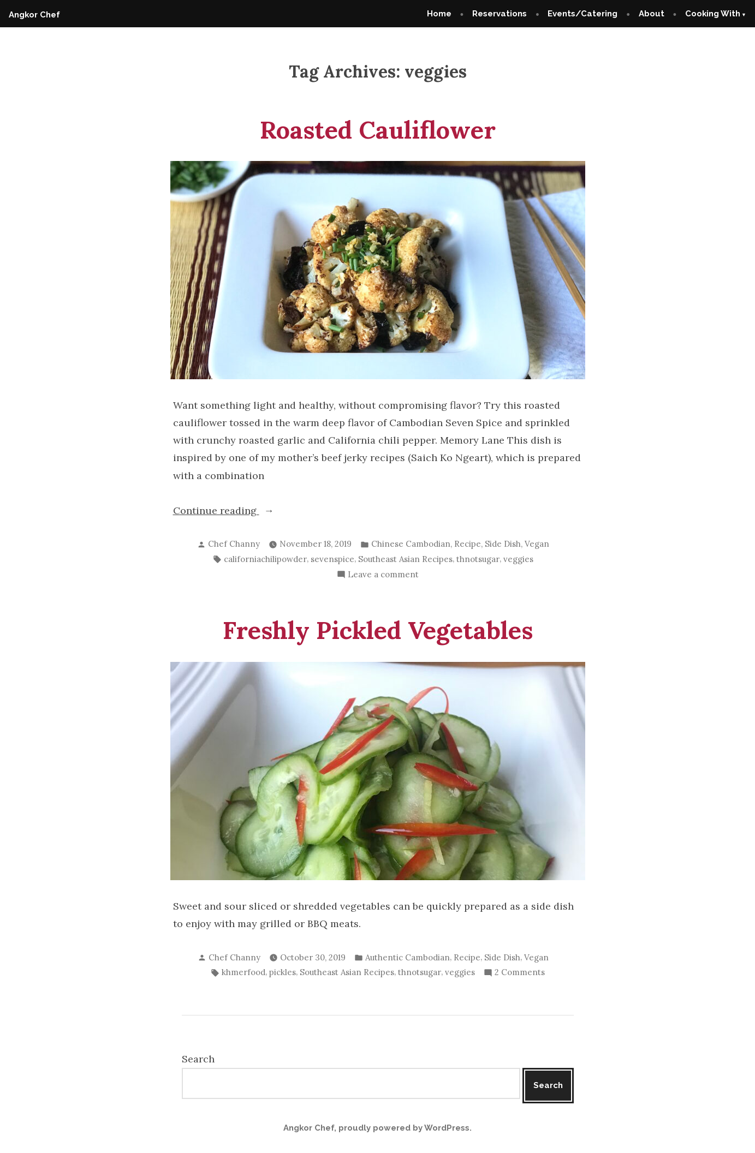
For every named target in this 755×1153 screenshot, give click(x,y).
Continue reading (245, 510)
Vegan (537, 544)
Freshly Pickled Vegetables (378, 630)
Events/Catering (582, 14)
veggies (518, 559)
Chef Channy (234, 544)
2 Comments (520, 972)
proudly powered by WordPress (403, 1128)
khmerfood (243, 972)
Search (198, 1059)
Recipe (467, 544)
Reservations (499, 14)
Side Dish (503, 544)
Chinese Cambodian (410, 544)
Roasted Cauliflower (378, 129)
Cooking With (712, 14)
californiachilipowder (265, 559)
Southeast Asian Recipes (405, 559)
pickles (282, 972)
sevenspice (332, 559)
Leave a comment (383, 574)
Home (439, 14)
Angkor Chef (34, 15)
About (651, 14)
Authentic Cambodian (407, 957)
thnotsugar (478, 559)
